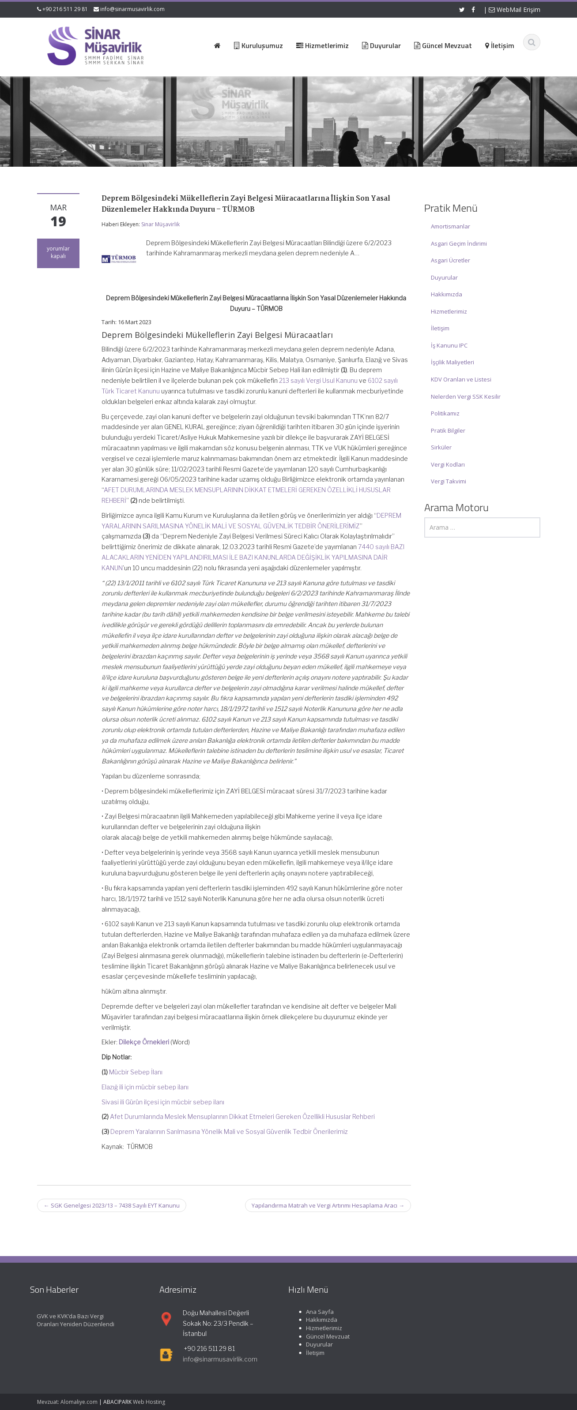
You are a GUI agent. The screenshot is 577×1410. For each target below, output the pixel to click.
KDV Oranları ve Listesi (461, 379)
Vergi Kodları (448, 464)
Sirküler (441, 447)
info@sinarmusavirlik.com (132, 9)
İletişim (440, 328)
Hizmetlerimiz (449, 311)
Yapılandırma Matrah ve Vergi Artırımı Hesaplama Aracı (328, 1205)
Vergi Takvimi (448, 481)
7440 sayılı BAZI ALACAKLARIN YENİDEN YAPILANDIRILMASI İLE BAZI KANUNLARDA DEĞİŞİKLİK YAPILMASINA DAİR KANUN (253, 557)
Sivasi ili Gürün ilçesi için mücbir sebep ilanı (163, 1102)
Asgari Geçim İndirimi (459, 243)
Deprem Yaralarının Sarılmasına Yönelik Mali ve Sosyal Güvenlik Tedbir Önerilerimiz (229, 1131)
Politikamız (445, 413)
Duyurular (444, 277)
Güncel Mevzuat (320, 1336)
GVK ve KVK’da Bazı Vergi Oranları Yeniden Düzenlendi (67, 1320)
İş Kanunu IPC (449, 345)
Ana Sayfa (312, 1312)
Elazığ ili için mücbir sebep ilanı (145, 1087)
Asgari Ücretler (450, 260)
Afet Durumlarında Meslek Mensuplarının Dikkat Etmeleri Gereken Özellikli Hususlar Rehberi (242, 1116)
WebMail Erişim (514, 9)
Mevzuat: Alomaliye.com (67, 1402)
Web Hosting (149, 1402)
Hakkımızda (446, 294)
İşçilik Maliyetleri (452, 362)
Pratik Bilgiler (448, 430)
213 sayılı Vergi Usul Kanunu (318, 380)
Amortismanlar (450, 226)
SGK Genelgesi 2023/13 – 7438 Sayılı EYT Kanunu (112, 1205)
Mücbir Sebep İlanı (135, 1072)
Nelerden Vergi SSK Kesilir (466, 396)
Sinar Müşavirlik (160, 224)
